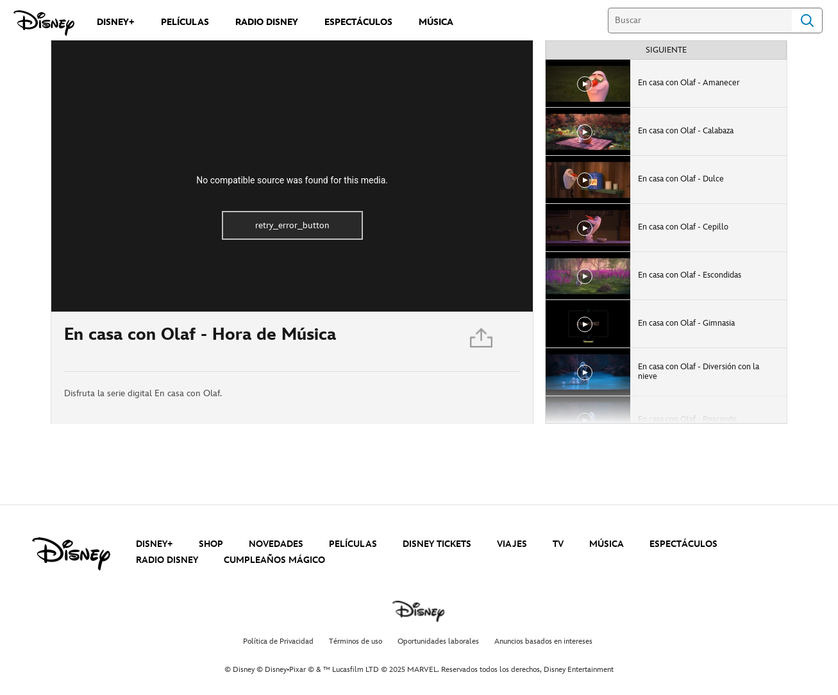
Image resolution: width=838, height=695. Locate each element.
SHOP (211, 544)
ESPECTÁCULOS (683, 544)
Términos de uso (355, 641)
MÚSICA (606, 544)
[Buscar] (700, 20)
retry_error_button (292, 225)
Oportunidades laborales (438, 641)
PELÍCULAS (353, 544)
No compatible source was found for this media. (292, 180)
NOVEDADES (276, 544)
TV (558, 544)
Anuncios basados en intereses (543, 641)
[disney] (71, 554)
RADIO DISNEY (167, 560)
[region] (292, 176)
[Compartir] (482, 341)
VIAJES (512, 544)
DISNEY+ (154, 544)
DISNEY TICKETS (437, 544)
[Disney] (43, 23)
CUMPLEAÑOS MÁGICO (274, 560)
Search (807, 20)
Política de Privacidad (278, 641)
